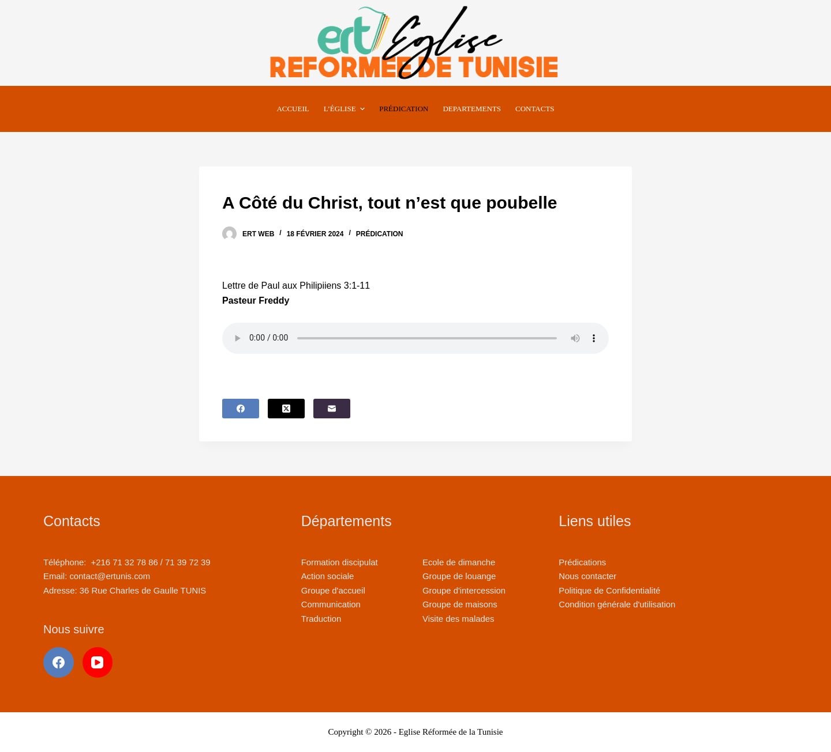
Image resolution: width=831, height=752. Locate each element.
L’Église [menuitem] (346, 109)
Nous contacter (587, 576)
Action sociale (327, 576)
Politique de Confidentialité (609, 590)
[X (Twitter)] (286, 408)
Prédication (379, 234)
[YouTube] (98, 662)
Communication (331, 604)
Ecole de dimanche (458, 562)
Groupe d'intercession (464, 590)
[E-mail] (331, 408)
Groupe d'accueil (333, 590)
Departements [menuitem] (472, 108)
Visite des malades (458, 618)
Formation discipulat (339, 562)
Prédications (582, 562)
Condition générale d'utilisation (617, 604)
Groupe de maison (457, 604)
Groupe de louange (459, 576)
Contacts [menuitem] (535, 108)
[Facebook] (240, 408)
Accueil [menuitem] (292, 108)
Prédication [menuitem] (403, 108)
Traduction (321, 618)
